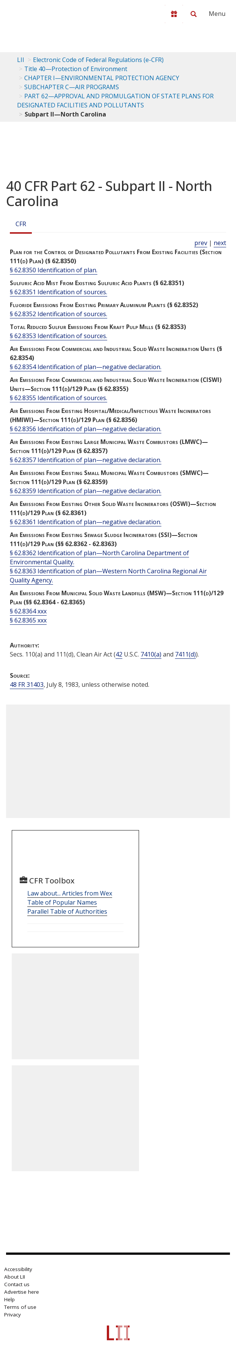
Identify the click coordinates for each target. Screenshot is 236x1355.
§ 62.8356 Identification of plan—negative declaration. (85, 429)
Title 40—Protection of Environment (75, 69)
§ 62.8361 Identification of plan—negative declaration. (85, 522)
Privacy (12, 1314)
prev (200, 243)
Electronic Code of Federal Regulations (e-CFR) (98, 60)
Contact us (17, 1284)
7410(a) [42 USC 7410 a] (151, 654)
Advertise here (21, 1291)
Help (9, 1299)
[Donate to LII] (174, 14)
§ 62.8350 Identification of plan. (53, 270)
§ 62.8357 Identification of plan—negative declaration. (85, 460)
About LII (14, 1276)
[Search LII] (193, 14)
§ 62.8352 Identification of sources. (58, 314)
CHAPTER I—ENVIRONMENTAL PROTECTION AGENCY (101, 78)
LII (20, 60)
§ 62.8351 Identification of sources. (58, 292)
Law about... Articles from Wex (69, 893)
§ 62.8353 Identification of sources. (58, 336)
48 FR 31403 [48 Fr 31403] (27, 684)
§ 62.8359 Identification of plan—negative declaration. (85, 491)
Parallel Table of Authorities (67, 911)
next (220, 243)
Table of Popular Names (62, 902)
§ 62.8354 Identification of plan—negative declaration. (85, 367)
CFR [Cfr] (21, 224)
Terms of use (20, 1307)
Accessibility (18, 1269)
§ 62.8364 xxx (28, 611)
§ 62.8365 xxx (28, 620)
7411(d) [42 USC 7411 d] (185, 654)
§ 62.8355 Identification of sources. (58, 398)
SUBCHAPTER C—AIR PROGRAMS (71, 87)
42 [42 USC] (119, 654)
